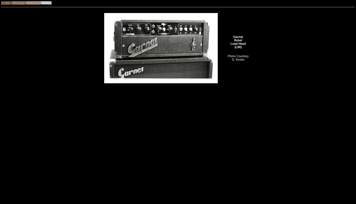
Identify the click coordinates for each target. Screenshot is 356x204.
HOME (5, 3)
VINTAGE (18, 3)
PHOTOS (33, 3)
